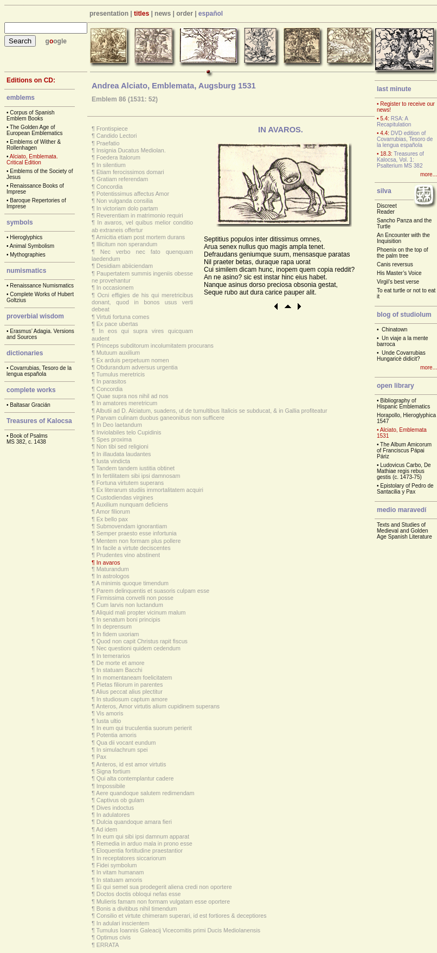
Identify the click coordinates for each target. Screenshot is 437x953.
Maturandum (113, 569)
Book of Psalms (28, 436)
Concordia (110, 186)
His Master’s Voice (399, 273)
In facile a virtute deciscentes (134, 548)
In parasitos (111, 381)
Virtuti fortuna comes (123, 317)
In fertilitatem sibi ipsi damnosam (139, 475)
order (184, 13)
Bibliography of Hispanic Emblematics (403, 404)
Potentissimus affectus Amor (133, 193)
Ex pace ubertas (117, 324)
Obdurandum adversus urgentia (137, 367)
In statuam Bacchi (120, 670)
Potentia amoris (117, 735)
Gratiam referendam (122, 179)
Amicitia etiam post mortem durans (140, 237)
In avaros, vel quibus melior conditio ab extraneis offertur (142, 226)
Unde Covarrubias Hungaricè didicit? (401, 356)
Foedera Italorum (118, 157)
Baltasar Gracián (30, 405)
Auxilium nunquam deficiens (132, 504)
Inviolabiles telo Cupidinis (129, 432)
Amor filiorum (113, 511)
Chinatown (394, 329)
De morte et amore (121, 663)
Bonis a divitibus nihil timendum (137, 908)
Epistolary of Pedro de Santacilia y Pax (405, 489)
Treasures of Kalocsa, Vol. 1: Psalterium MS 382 (400, 160)
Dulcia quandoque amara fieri (134, 821)
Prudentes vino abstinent (128, 555)
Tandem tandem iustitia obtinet (136, 468)
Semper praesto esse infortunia (137, 533)
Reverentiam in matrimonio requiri (140, 215)
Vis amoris (110, 713)
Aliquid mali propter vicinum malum (140, 612)
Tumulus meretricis (121, 374)
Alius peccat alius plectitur (129, 691)
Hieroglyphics (26, 237)
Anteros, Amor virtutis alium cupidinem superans (158, 706)
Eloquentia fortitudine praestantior (140, 850)
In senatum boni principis (128, 619)
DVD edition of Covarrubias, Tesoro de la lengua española (405, 139)
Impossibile (111, 786)
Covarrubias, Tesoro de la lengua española (39, 371)
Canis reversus (395, 264)
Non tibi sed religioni (123, 446)
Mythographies (28, 255)
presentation (108, 13)
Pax (101, 756)
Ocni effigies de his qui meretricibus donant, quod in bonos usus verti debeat (142, 302)
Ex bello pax (112, 519)
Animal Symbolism (32, 246)
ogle (60, 41)
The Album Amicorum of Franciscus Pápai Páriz (404, 450)
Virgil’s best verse (398, 282)
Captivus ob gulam (120, 800)
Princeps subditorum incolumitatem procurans (155, 345)
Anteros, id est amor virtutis (131, 764)
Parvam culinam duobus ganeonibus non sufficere (160, 417)
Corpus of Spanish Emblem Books (31, 115)
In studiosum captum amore (132, 699)
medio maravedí (401, 510)
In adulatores (113, 814)
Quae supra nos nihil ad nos (133, 396)
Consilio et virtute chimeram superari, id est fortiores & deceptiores (182, 915)
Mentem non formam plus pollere (139, 541)
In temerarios (113, 656)
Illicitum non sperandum (127, 244)
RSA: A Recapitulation (394, 121)
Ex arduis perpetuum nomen (133, 360)
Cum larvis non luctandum (130, 605)
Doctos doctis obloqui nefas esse (139, 894)
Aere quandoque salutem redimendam (145, 793)
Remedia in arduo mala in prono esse (144, 843)
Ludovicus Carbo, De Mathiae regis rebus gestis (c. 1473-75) (404, 471)
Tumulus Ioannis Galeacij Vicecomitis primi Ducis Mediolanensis (179, 930)
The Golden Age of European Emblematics (34, 130)
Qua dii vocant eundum (126, 742)
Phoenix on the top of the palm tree (402, 253)
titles (141, 13)
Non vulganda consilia (125, 200)
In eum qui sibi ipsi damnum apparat (143, 836)
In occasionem (115, 287)
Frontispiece (112, 128)
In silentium (111, 165)
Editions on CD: (31, 80)
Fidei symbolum (117, 865)
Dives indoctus (115, 807)
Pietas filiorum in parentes (130, 684)
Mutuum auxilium (118, 352)
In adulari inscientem (123, 923)
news (163, 13)
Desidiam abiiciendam (125, 266)
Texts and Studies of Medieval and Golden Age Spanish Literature (404, 531)
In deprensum (114, 626)
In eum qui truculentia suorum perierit (144, 728)
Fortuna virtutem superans (130, 482)
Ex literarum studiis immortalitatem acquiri (150, 490)
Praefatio (108, 143)
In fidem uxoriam (118, 634)
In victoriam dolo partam (127, 208)
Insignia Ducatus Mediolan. (131, 150)
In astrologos (113, 576)
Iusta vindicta (113, 461)
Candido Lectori (117, 135)
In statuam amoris (120, 880)
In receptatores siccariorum (131, 858)
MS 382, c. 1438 (26, 442)
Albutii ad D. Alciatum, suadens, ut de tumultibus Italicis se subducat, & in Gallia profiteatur (211, 410)
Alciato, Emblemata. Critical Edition (32, 159)
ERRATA (108, 945)
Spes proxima (114, 439)
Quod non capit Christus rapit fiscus (142, 641)
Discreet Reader (387, 209)
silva (384, 191)
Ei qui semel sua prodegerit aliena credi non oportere (164, 887)
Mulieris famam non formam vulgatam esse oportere (163, 901)
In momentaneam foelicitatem (134, 677)
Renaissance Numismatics (42, 286)
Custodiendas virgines (125, 497)
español (210, 13)
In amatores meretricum (127, 403)
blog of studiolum (404, 314)
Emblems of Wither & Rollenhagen (34, 145)
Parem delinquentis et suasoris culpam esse (153, 590)
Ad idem (106, 829)
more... (428, 174)
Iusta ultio (109, 721)
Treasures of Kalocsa (39, 421)
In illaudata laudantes (124, 454)
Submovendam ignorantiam (132, 526)
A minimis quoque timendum (132, 583)
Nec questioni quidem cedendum (139, 648)
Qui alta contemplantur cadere (135, 778)
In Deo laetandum (119, 424)
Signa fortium (114, 771)
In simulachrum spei (122, 749)
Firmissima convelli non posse (135, 597)
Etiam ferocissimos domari (130, 172)
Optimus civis (114, 937)
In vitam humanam (120, 872)
